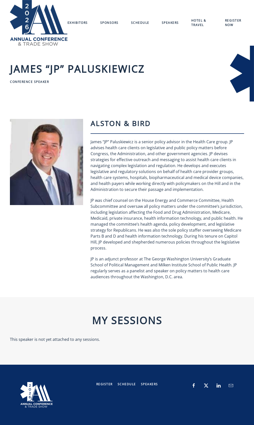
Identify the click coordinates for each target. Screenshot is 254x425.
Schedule (140, 23)
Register (104, 384)
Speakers (170, 23)
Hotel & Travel (198, 22)
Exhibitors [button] (77, 23)
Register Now (233, 22)
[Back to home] (38, 23)
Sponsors (109, 23)
